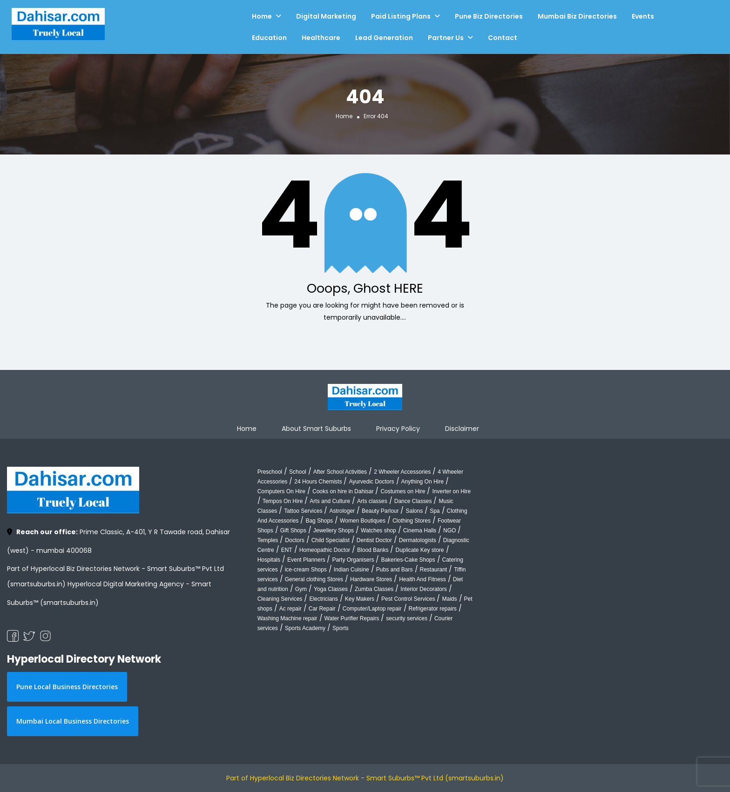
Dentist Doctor (374, 540)
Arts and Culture (330, 501)
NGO (449, 530)
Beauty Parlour (380, 511)
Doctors (294, 540)
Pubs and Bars (394, 569)
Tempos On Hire (283, 501)
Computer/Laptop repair (372, 608)
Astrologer (342, 511)
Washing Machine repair (287, 618)
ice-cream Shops (306, 569)
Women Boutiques (362, 520)
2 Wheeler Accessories (402, 472)
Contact (502, 37)
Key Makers (359, 599)
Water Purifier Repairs (351, 618)
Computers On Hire (281, 491)
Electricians (323, 599)
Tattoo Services (303, 511)
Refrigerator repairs (433, 608)
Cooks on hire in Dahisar (342, 491)
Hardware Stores (371, 579)
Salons (414, 511)
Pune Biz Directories (489, 16)
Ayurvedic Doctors (371, 481)
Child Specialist (330, 540)
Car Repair (322, 608)
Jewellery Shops (333, 530)
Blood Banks (372, 550)
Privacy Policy (398, 428)
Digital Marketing (326, 16)
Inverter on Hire (451, 491)
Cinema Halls (419, 530)
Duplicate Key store (419, 550)
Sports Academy (305, 628)
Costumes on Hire (402, 491)
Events (643, 16)
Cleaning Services (280, 599)
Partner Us (446, 37)
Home (262, 16)
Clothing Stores (411, 520)
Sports (340, 628)
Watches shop (378, 530)
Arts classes (372, 501)
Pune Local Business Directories (67, 686)
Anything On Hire (422, 481)
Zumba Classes (374, 589)
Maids (449, 599)
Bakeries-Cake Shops (408, 560)
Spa (434, 511)
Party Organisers (353, 560)
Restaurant (433, 569)
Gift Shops (293, 530)
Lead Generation (384, 37)
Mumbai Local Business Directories (72, 721)
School (297, 472)
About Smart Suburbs (316, 428)
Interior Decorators (423, 589)
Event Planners (306, 560)
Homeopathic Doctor (324, 550)
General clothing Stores (314, 579)
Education (269, 37)
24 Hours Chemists (318, 481)
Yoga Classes (331, 589)
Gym (301, 589)
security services (406, 618)
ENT (286, 550)
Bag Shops (319, 520)
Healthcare (321, 37)
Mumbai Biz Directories (577, 16)
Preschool (269, 472)
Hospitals (268, 560)
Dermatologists (417, 540)
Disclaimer (462, 428)
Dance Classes (413, 501)
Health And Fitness (422, 579)
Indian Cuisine (351, 569)
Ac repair (290, 608)
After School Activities (340, 472)
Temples (267, 540)
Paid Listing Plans (401, 16)
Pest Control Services (408, 599)
